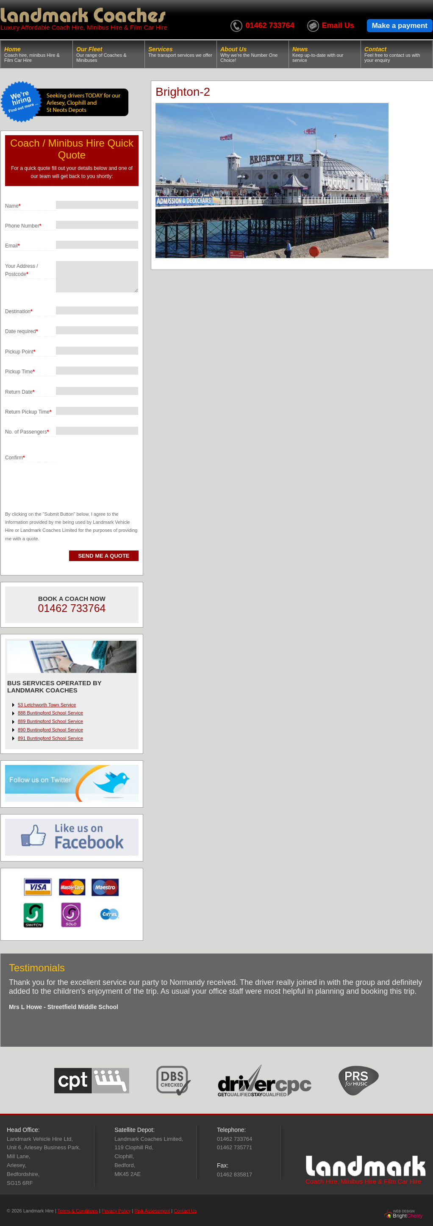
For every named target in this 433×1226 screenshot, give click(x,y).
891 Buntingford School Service (50, 738)
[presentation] (69, 478)
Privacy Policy (116, 1210)
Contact (396, 54)
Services (180, 52)
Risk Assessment (152, 1210)
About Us (252, 54)
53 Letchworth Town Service (47, 704)
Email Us (338, 25)
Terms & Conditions (78, 1210)
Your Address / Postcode (21, 270)
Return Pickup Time (28, 412)
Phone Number (23, 226)
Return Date (19, 392)
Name (13, 206)
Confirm (15, 458)
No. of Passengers (27, 432)
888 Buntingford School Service (50, 712)
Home (36, 54)
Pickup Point (20, 352)
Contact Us (185, 1210)
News (324, 54)
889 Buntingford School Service (50, 721)
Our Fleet (108, 54)
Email (12, 246)
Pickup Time (20, 372)
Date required (21, 331)
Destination (19, 311)
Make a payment (399, 26)
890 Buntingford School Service (50, 729)
